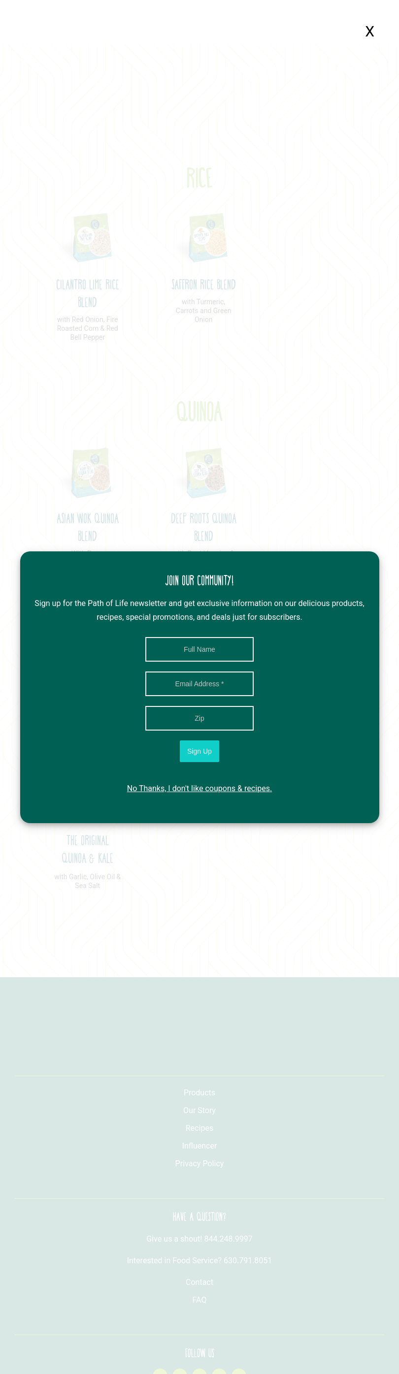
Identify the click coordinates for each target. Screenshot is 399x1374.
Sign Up (199, 751)
